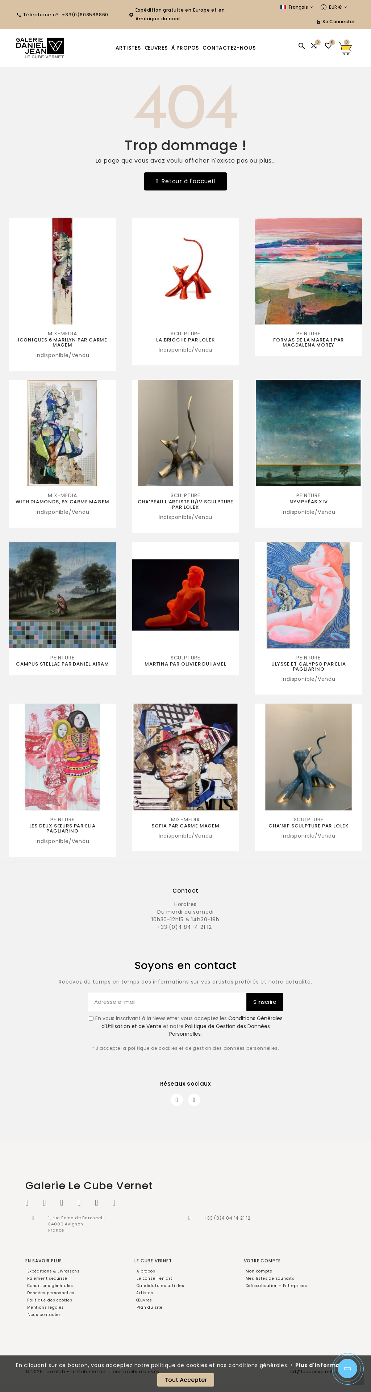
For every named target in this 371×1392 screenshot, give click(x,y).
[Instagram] (194, 1100)
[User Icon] (335, 21)
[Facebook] (177, 1100)
